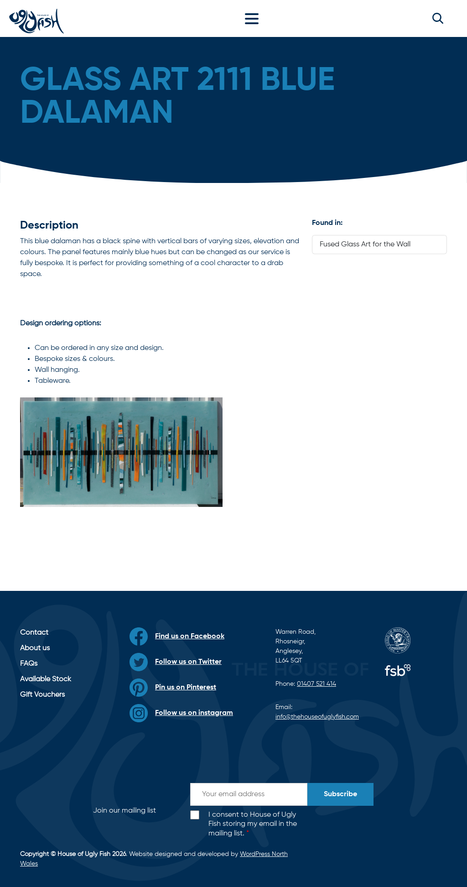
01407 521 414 (316, 684)
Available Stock (45, 679)
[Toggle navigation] (254, 18)
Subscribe (340, 794)
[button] (437, 18)
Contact (34, 633)
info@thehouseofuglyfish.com (317, 717)
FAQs (28, 664)
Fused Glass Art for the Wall (365, 244)
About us (35, 648)
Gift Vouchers (42, 695)
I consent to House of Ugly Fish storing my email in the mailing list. (252, 824)
